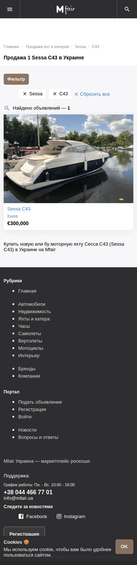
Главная (11, 46)
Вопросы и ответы (38, 437)
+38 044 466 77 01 (28, 492)
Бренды (26, 368)
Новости (27, 430)
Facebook (36, 516)
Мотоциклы (30, 348)
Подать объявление (40, 402)
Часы (24, 326)
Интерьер (28, 355)
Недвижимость (34, 311)
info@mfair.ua (18, 498)
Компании (29, 376)
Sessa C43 (19, 209)
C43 (95, 46)
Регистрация (32, 409)
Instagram (74, 516)
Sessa (80, 46)
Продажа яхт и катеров (47, 46)
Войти (24, 416)
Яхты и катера (34, 319)
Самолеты (29, 333)
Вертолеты (30, 341)
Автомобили (31, 304)
